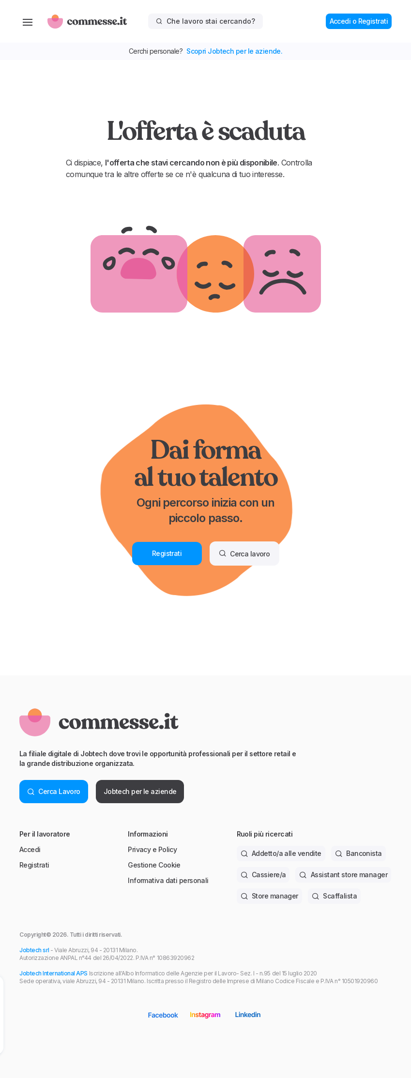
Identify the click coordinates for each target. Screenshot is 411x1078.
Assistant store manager (343, 874)
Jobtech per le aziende (140, 791)
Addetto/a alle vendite (281, 853)
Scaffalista (334, 896)
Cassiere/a (263, 874)
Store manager (269, 896)
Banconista (358, 853)
